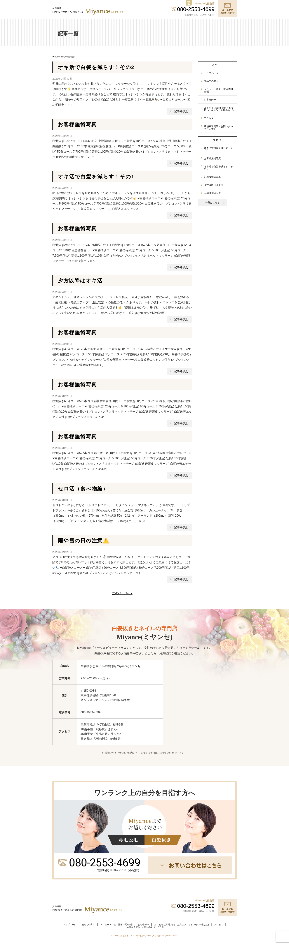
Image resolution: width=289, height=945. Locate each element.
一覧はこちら (212, 202)
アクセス (209, 118)
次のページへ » (122, 593)
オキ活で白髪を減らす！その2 (96, 67)
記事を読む (181, 111)
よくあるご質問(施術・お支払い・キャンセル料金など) (219, 109)
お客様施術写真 (77, 124)
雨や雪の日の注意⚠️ (83, 540)
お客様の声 (210, 99)
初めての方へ (211, 81)
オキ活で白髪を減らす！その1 (96, 177)
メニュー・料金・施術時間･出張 (219, 90)
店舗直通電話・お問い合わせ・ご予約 (218, 127)
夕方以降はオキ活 (80, 281)
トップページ (211, 73)
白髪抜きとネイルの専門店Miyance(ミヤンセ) (139, 936)
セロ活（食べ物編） (83, 489)
